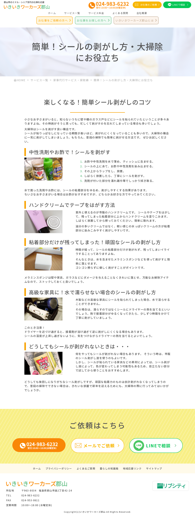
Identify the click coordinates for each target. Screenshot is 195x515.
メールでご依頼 (99, 445)
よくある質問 (120, 13)
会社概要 (141, 13)
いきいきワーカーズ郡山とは (134, 20)
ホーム (52, 13)
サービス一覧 (72, 13)
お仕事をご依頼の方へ (53, 20)
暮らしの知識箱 (109, 468)
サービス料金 (96, 13)
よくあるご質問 (86, 468)
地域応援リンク (132, 468)
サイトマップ (154, 468)
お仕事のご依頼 (148, 4)
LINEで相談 (178, 4)
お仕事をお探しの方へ (91, 20)
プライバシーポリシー (59, 468)
